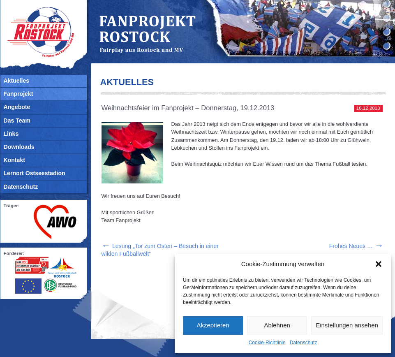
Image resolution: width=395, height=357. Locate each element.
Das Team (17, 120)
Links (11, 133)
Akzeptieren (212, 325)
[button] (378, 264)
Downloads (19, 147)
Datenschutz (303, 342)
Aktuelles (17, 80)
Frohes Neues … (356, 246)
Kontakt (14, 160)
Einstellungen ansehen (347, 325)
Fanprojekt (18, 93)
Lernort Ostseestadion (34, 173)
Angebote (17, 107)
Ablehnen (277, 325)
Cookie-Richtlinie (267, 342)
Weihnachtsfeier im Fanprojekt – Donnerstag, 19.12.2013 (188, 108)
